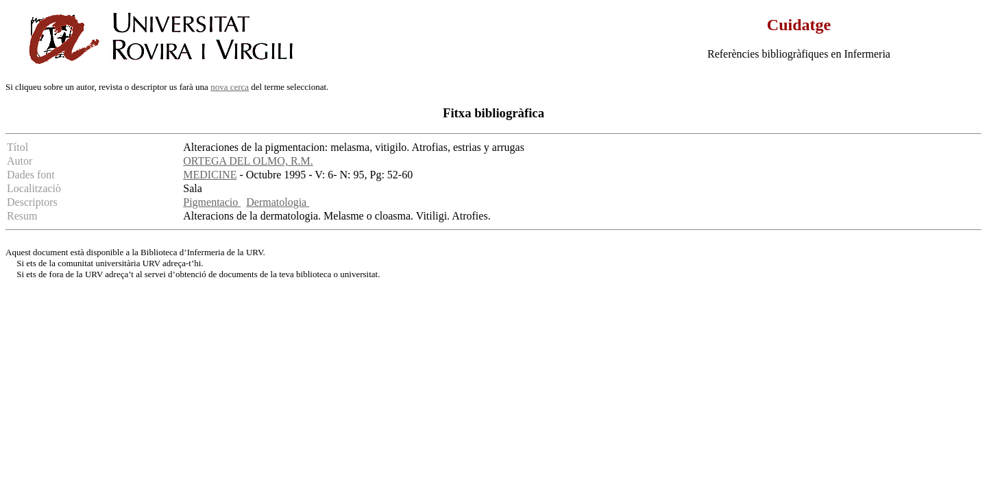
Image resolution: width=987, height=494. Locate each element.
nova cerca (229, 87)
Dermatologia (277, 202)
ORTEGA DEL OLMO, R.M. (248, 161)
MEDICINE (209, 174)
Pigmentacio (212, 202)
